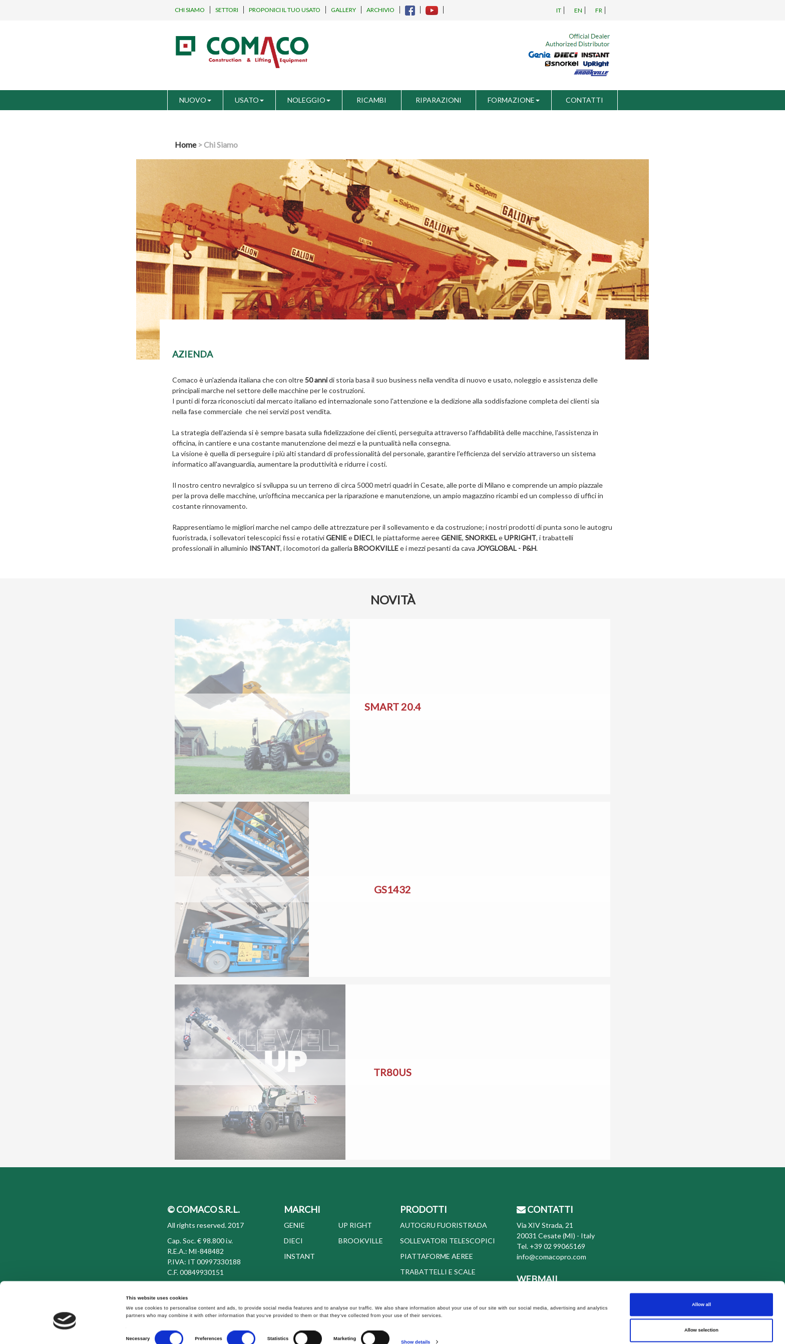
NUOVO (195, 100)
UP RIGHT (355, 1225)
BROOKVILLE (360, 1240)
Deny (701, 1320)
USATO (249, 100)
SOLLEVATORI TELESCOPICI (447, 1240)
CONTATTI (584, 100)
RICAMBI (371, 100)
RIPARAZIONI (439, 100)
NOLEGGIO (308, 100)
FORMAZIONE (514, 100)
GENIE (294, 1225)
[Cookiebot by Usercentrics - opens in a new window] (65, 1327)
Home (185, 144)
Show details (415, 1305)
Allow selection (701, 1294)
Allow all (701, 1268)
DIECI (293, 1240)
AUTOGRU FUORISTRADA (443, 1225)
